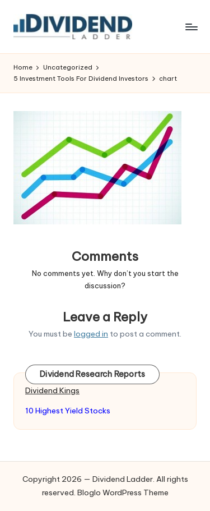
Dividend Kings (52, 390)
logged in (91, 334)
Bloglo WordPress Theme (123, 492)
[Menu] (191, 27)
